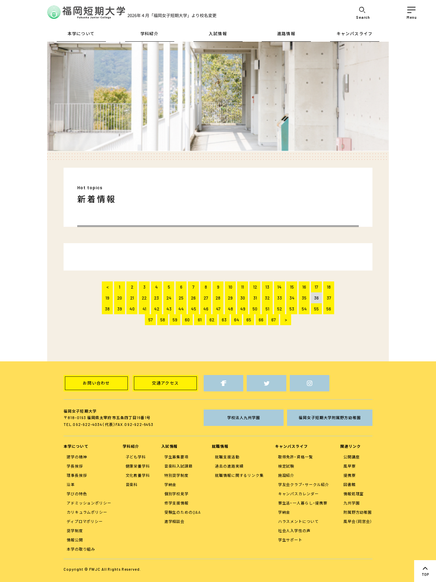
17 (316, 287)
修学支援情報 (176, 503)
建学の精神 (77, 457)
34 (292, 298)
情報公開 (75, 540)
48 (230, 308)
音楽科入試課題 (178, 466)
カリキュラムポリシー (87, 512)
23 (156, 298)
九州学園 (351, 503)
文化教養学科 (138, 475)
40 (132, 308)
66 (261, 319)
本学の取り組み (81, 549)
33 (279, 298)
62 (211, 319)
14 (279, 287)
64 (236, 319)
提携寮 (349, 475)
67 (273, 319)
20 (119, 298)
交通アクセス (165, 382)
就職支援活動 (227, 457)
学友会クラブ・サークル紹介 (303, 484)
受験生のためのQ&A (182, 512)
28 (218, 298)
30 (242, 298)
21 (132, 298)
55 (316, 308)
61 (200, 319)
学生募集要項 (176, 457)
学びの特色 (77, 493)
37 (329, 298)
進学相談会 (174, 521)
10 (230, 287)
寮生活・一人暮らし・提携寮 (302, 503)
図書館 (349, 484)
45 (193, 308)
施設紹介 (286, 475)
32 (267, 298)
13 (267, 287)
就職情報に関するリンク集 (239, 475)
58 (162, 319)
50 (255, 308)
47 (218, 308)
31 (255, 298)
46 (205, 308)
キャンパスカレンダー (298, 493)
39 (119, 308)
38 (107, 308)
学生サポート (290, 540)
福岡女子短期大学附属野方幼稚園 (330, 417)
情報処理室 (353, 493)
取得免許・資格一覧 (295, 457)
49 (242, 308)
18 (329, 287)
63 (224, 319)
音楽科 (132, 484)
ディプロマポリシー (85, 521)
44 (181, 308)
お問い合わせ (96, 382)
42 (156, 308)
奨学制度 (75, 530)
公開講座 (351, 457)
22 (144, 298)
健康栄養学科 (138, 466)
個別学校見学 (176, 493)
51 (267, 308)
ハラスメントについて (298, 521)
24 (169, 298)
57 (150, 319)
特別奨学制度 (176, 475)
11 (242, 287)
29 (230, 298)
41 (144, 308)
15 (292, 287)
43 (169, 308)
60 (187, 319)
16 (304, 287)
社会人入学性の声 (294, 530)
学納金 (170, 484)
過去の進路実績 (229, 466)
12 (255, 287)
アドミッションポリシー (89, 503)
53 (291, 308)
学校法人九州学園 (243, 417)
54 (304, 308)
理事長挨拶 (77, 475)
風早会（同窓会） (357, 521)
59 (175, 319)
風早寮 (349, 466)
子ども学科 (136, 457)
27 (206, 298)
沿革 (71, 484)
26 (193, 298)
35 (304, 298)
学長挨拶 (75, 466)
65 (248, 319)
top (425, 571)
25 (181, 298)
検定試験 (286, 466)
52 (279, 308)
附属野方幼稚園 (357, 512)
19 (107, 298)
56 (328, 308)
